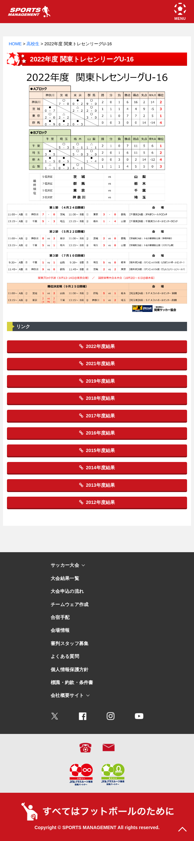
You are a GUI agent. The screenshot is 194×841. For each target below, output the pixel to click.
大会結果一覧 (65, 578)
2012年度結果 (97, 502)
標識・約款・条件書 (72, 682)
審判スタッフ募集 (69, 643)
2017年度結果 (97, 415)
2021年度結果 (97, 363)
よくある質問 (65, 656)
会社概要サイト (67, 695)
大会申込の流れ (67, 591)
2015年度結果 (97, 450)
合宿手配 (60, 617)
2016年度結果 (97, 433)
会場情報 (60, 630)
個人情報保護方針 (69, 669)
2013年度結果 (97, 485)
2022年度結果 (97, 346)
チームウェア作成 (69, 604)
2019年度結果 (97, 381)
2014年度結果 (97, 467)
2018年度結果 (97, 398)
